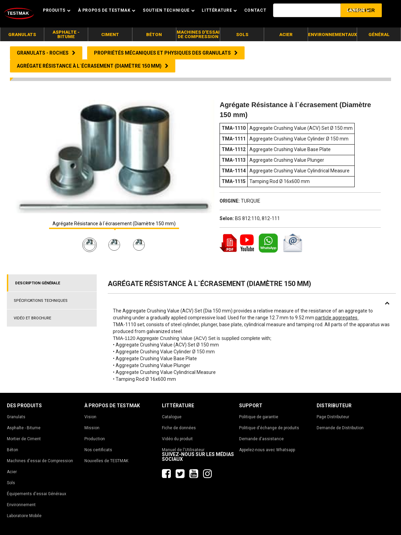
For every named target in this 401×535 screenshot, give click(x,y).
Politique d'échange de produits (269, 428)
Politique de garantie (258, 417)
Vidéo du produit (177, 439)
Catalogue (171, 417)
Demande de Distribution (340, 428)
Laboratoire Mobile (24, 516)
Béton (12, 450)
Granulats (16, 417)
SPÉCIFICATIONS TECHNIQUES (41, 300)
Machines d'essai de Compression (40, 461)
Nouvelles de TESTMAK (106, 461)
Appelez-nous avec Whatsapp (267, 450)
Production (94, 439)
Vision (90, 417)
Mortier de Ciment (24, 439)
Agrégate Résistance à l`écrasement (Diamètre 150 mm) (114, 223)
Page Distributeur (333, 417)
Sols (11, 483)
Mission (91, 428)
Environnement (21, 505)
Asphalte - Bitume (23, 428)
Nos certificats (98, 450)
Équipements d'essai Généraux (36, 494)
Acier (12, 472)
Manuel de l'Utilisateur (183, 450)
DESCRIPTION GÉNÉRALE (37, 283)
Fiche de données (179, 428)
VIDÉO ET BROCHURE (32, 318)
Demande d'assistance (261, 439)
